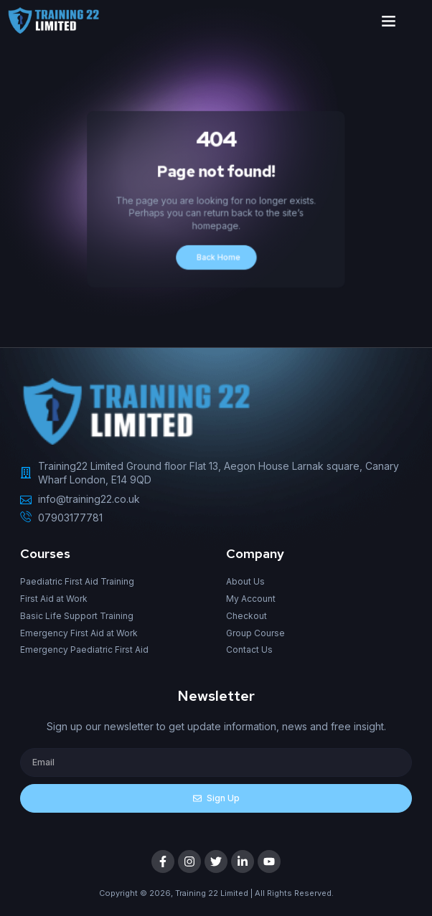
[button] (388, 20)
